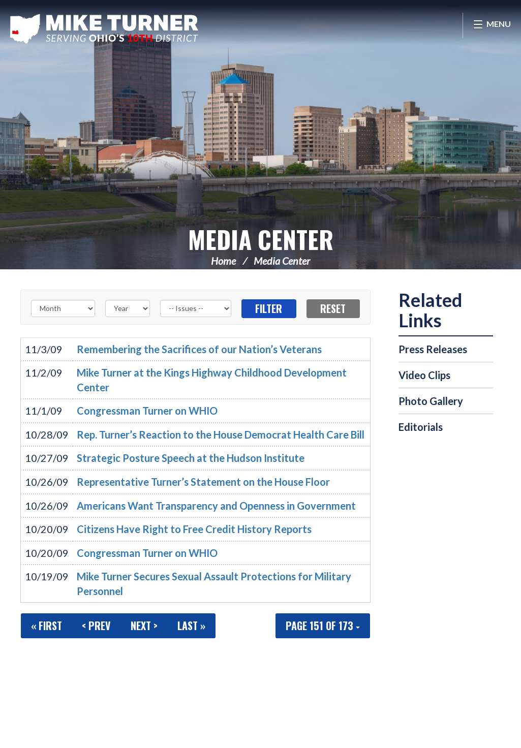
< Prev (96, 625)
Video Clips (424, 375)
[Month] (63, 308)
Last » (191, 625)
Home (223, 261)
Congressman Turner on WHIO (147, 410)
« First (46, 625)
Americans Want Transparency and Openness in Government (216, 506)
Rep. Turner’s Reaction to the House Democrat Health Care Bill (220, 434)
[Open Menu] (492, 25)
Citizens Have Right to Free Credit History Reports (194, 529)
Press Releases (433, 349)
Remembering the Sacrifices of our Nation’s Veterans (199, 349)
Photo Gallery (431, 401)
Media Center (260, 239)
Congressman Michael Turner (104, 28)
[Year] (127, 308)
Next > (144, 625)
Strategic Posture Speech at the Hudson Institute (190, 458)
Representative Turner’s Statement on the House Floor (203, 482)
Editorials (421, 427)
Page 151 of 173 (323, 625)
